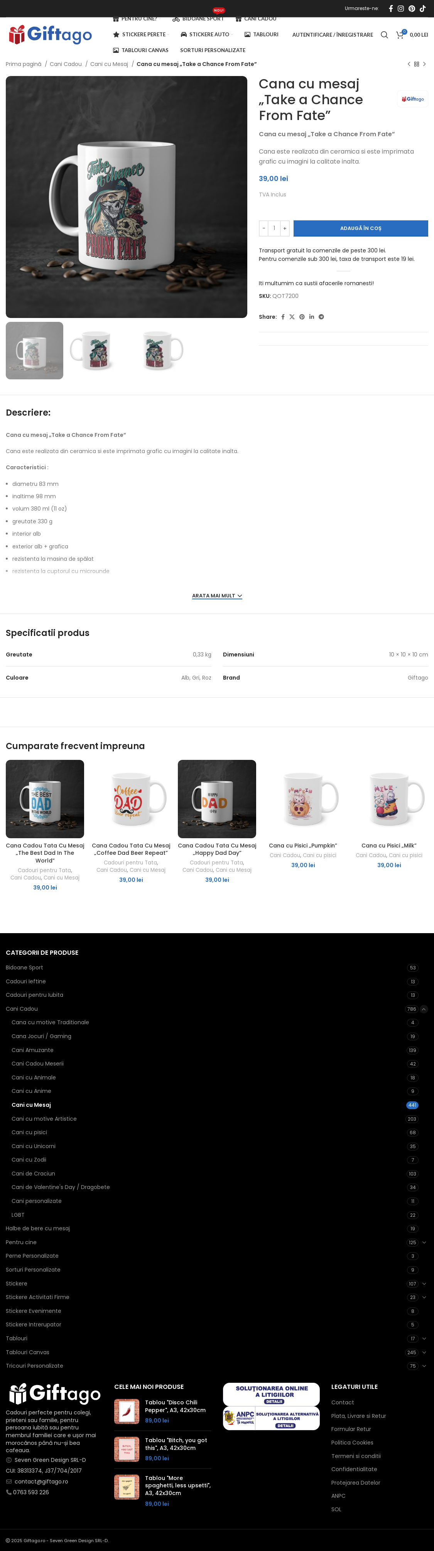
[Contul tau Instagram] (400, 8)
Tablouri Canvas (27, 1352)
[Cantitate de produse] (274, 228)
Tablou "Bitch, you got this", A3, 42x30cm (176, 1444)
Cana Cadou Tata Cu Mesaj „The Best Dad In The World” (45, 853)
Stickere (16, 1283)
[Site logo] (50, 34)
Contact (342, 1402)
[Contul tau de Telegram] (321, 317)
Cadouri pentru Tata (44, 870)
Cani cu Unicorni (34, 1146)
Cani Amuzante (33, 1050)
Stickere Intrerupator (33, 1324)
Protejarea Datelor (355, 1483)
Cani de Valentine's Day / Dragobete (61, 1187)
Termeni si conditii (356, 1456)
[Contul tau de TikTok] (422, 8)
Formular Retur (351, 1429)
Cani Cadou (66, 64)
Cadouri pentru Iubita (34, 995)
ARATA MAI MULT (217, 596)
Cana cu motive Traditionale (50, 1022)
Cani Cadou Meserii (38, 1063)
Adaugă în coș (361, 228)
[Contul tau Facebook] (391, 8)
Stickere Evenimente (33, 1311)
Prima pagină (24, 64)
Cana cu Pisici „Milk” (389, 845)
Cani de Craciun (33, 1173)
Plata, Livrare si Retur (358, 1416)
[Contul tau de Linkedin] (311, 317)
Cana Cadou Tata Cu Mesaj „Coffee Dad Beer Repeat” (131, 849)
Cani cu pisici (319, 855)
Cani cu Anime (31, 1091)
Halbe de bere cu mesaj (38, 1228)
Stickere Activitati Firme (37, 1297)
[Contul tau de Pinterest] (411, 8)
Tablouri (16, 1338)
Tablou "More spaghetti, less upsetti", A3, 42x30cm (178, 1486)
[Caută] (384, 34)
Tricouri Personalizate (34, 1366)
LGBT (18, 1215)
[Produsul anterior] (409, 64)
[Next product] (424, 64)
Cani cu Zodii (29, 1160)
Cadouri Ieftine (26, 981)
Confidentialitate (354, 1469)
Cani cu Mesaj (110, 64)
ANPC (338, 1496)
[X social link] (292, 317)
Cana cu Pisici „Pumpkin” (303, 845)
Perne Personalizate (32, 1256)
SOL (336, 1509)
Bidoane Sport (24, 967)
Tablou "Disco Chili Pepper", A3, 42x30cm (175, 1406)
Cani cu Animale (34, 1077)
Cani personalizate (37, 1201)
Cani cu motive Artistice (44, 1119)
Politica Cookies (352, 1442)
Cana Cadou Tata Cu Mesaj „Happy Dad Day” (217, 849)
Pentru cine (21, 1242)
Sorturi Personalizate (33, 1270)
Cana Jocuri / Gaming (41, 1036)
